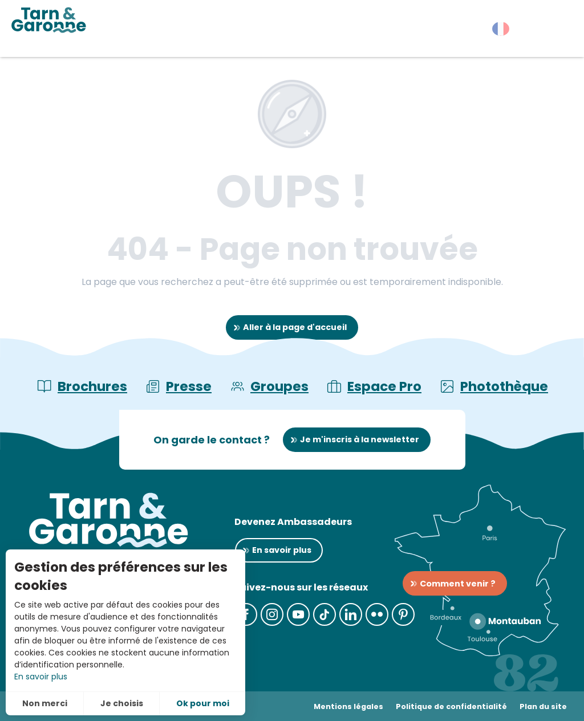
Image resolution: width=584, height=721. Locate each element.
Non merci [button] (44, 703)
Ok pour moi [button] (202, 703)
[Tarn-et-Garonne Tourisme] (49, 20)
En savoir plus (40, 676)
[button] (555, 31)
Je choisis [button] (121, 703)
